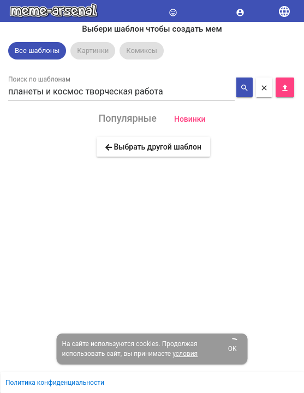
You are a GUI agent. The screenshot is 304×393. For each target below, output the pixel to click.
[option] (37, 50)
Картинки (93, 50)
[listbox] (152, 51)
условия (185, 354)
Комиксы (141, 50)
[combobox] (121, 92)
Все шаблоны (37, 50)
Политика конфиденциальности (54, 382)
